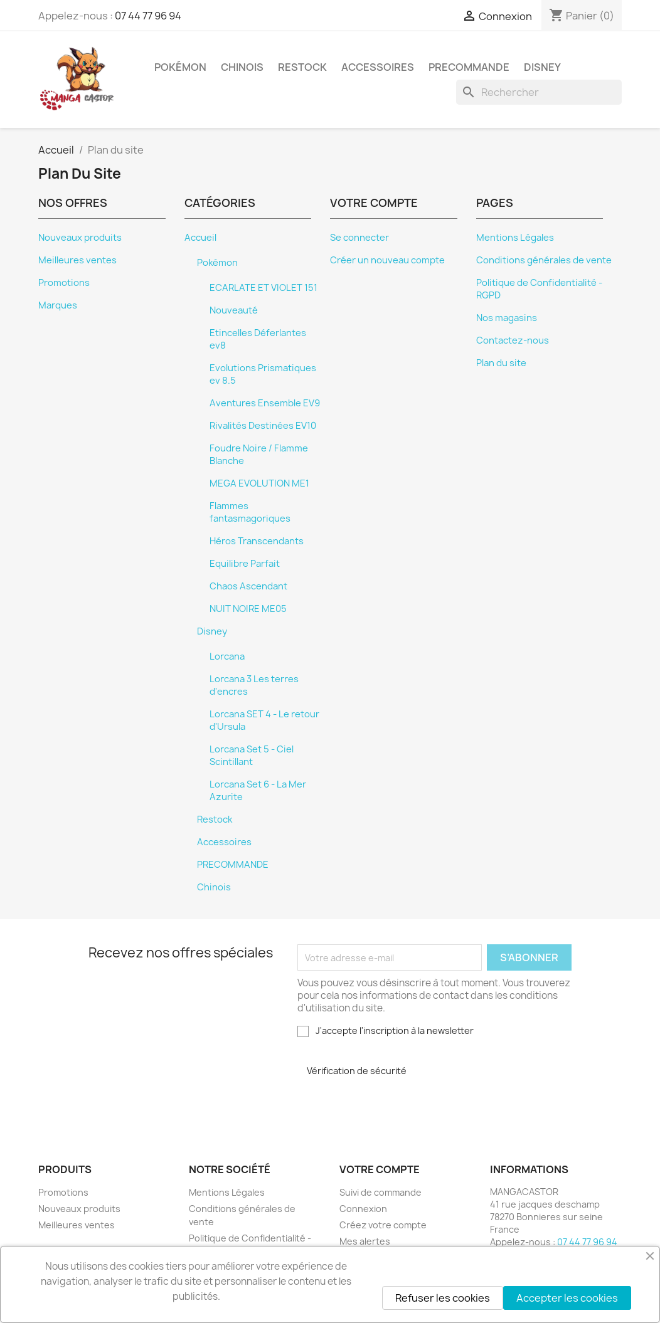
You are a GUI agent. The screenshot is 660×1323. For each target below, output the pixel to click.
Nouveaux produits (80, 237)
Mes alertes (364, 1241)
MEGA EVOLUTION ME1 (259, 483)
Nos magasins (506, 318)
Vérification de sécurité (357, 1071)
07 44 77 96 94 (148, 16)
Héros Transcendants (257, 541)
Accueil (200, 237)
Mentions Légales (515, 237)
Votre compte (379, 1169)
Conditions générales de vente (544, 260)
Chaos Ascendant (248, 586)
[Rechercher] (539, 92)
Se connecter (359, 237)
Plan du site (501, 363)
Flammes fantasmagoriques (250, 512)
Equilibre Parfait (245, 563)
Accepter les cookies (567, 1298)
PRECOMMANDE (468, 67)
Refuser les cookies (442, 1298)
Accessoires (377, 67)
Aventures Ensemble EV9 (265, 403)
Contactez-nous (512, 340)
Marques (57, 305)
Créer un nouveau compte (387, 260)
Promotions (64, 283)
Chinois (242, 67)
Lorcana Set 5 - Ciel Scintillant (252, 755)
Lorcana (227, 656)
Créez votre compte (383, 1225)
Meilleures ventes (77, 260)
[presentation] (391, 1107)
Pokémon (180, 67)
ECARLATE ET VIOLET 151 (263, 288)
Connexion (363, 1209)
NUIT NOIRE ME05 (248, 609)
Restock (302, 67)
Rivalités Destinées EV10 (263, 425)
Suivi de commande (380, 1192)
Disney (542, 67)
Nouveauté (234, 310)
